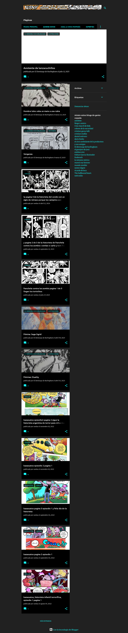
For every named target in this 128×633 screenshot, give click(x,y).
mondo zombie (80, 165)
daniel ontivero (80, 136)
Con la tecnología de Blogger (64, 629)
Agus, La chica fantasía (70, 27)
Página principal (31, 27)
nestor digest (79, 168)
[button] (103, 77)
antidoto (78, 121)
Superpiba (90, 27)
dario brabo (79, 139)
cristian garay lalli (82, 131)
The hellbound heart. (83, 173)
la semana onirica (81, 160)
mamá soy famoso (82, 162)
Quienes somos (49, 27)
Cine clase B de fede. (82, 126)
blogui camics (80, 123)
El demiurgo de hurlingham (85, 147)
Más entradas (45, 621)
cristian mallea (80, 134)
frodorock (78, 157)
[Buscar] (105, 8)
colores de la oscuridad (83, 128)
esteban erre (79, 152)
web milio (78, 176)
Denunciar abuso (81, 106)
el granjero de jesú (82, 149)
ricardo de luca (80, 170)
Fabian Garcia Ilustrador (84, 155)
